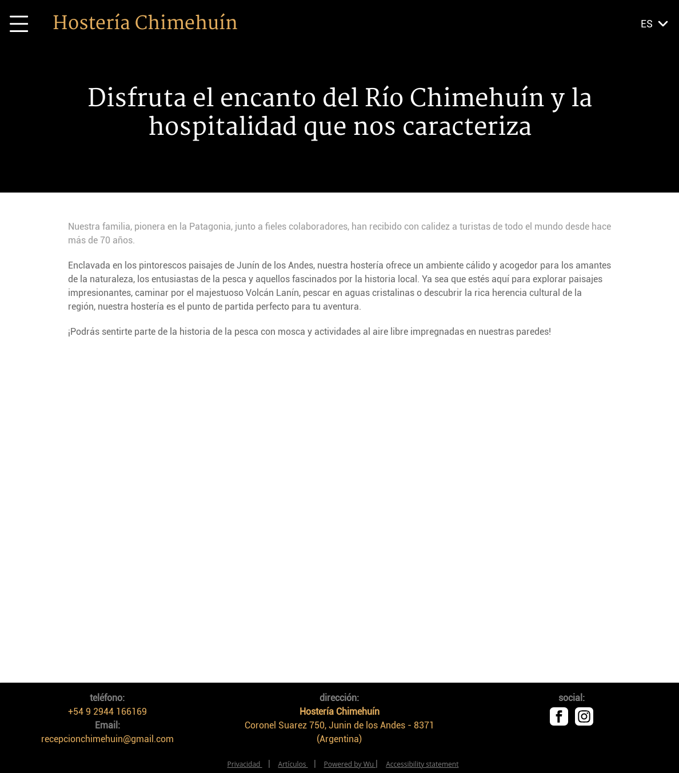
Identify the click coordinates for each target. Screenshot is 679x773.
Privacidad (244, 764)
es (647, 24)
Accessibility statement (422, 764)
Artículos (293, 764)
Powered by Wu (350, 764)
